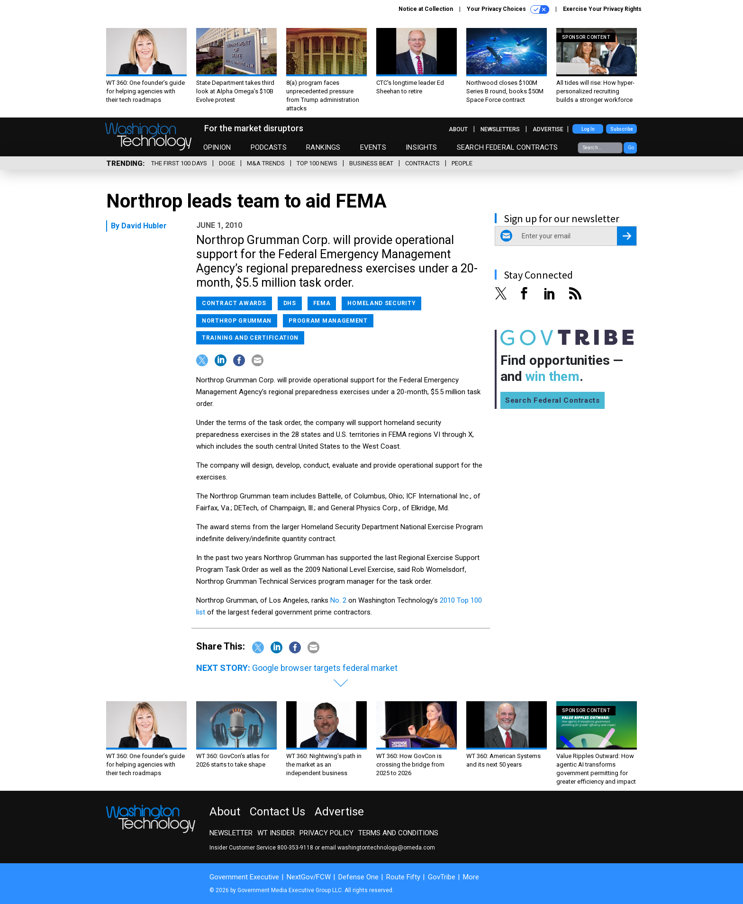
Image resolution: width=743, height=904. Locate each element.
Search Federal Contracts (507, 147)
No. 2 (339, 600)
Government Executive (244, 877)
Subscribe (621, 129)
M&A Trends (266, 163)
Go (631, 147)
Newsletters (500, 129)
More (471, 877)
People (462, 163)
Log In (588, 129)
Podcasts (269, 147)
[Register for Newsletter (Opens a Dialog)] (626, 235)
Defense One (358, 877)
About (458, 129)
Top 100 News (317, 163)
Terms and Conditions (398, 833)
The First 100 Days (179, 163)
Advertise (548, 129)
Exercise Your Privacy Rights (602, 9)
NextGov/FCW (309, 877)
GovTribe (441, 877)
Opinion (217, 147)
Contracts (422, 163)
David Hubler (144, 225)
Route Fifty (403, 877)
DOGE (227, 163)
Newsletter (231, 833)
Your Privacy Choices (508, 9)
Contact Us (277, 811)
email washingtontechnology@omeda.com (378, 847)
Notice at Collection (426, 9)
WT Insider (276, 833)
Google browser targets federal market (325, 668)
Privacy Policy (326, 833)
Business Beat (371, 163)
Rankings (323, 147)
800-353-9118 (295, 847)
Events (373, 147)
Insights (421, 147)
